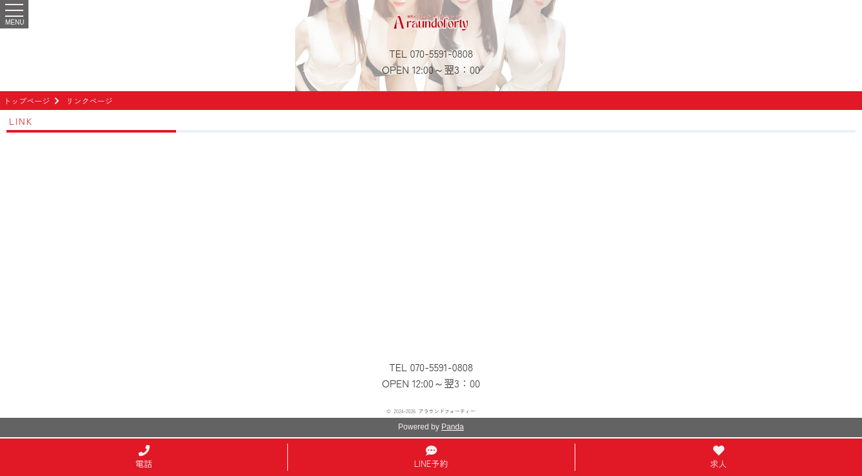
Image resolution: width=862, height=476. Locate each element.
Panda (452, 426)
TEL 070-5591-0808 (431, 53)
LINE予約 (431, 458)
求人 (718, 458)
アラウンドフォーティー (447, 411)
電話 (143, 458)
